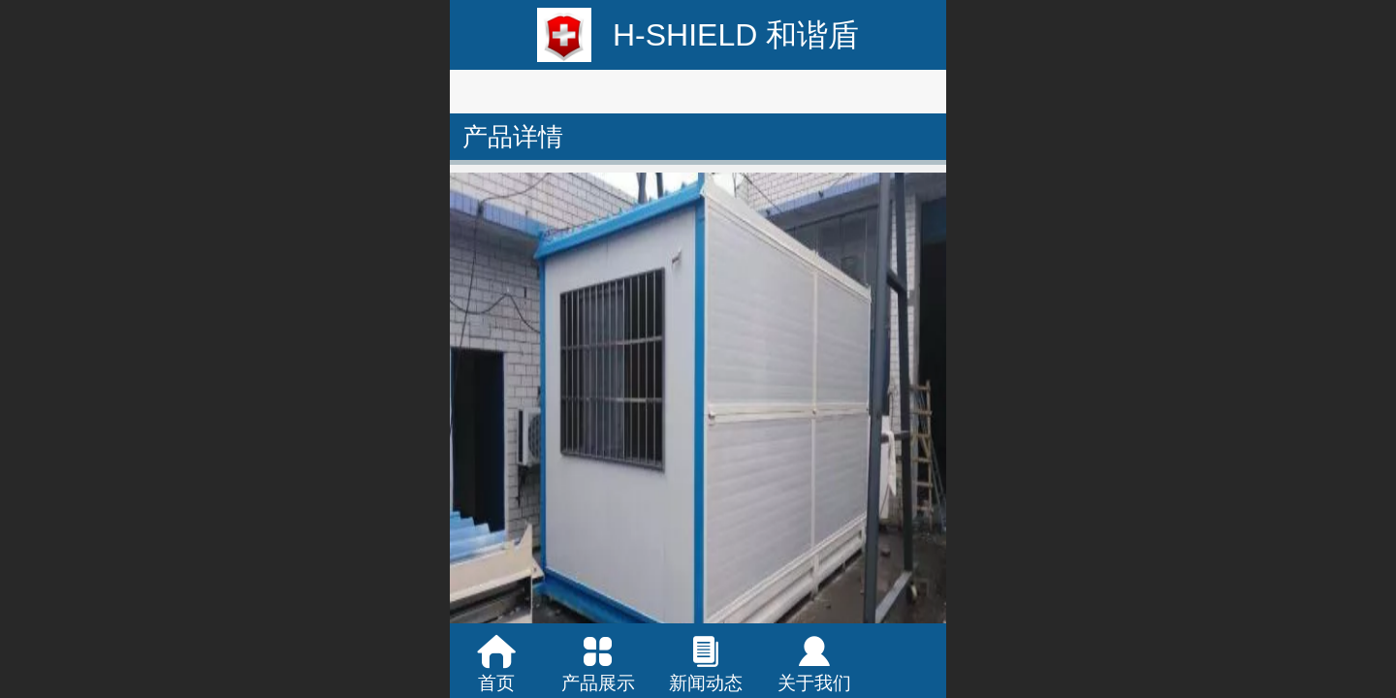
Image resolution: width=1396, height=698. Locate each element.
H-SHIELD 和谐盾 (736, 34)
